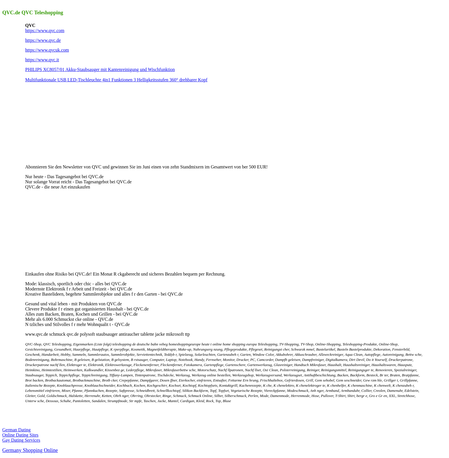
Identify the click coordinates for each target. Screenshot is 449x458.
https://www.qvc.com (44, 30)
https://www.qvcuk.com (47, 50)
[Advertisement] (68, 123)
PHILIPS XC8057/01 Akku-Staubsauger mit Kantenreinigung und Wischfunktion (100, 69)
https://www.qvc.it (42, 59)
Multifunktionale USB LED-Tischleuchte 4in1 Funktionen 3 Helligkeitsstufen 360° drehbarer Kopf (116, 79)
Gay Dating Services (21, 440)
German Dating (16, 429)
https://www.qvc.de (43, 40)
